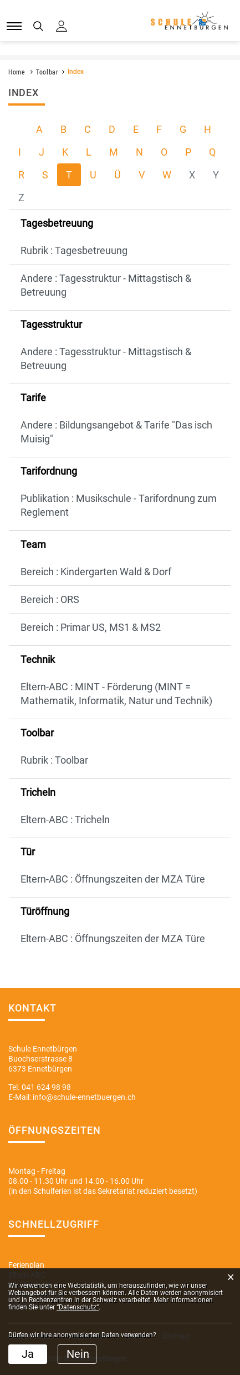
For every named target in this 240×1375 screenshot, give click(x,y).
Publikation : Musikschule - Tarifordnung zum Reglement (119, 505)
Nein (78, 1354)
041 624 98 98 (46, 1087)
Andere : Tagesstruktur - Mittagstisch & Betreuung (106, 285)
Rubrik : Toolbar (54, 760)
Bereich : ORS (50, 599)
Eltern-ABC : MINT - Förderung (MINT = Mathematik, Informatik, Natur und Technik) (116, 693)
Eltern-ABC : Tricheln (65, 819)
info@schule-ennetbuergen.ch (84, 1097)
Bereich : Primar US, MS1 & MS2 (91, 627)
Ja (28, 1354)
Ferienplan (26, 1265)
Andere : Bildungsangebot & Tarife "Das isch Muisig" (116, 432)
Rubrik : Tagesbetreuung (74, 250)
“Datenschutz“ (78, 1307)
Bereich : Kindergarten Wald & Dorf (96, 571)
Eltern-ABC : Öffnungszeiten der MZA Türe (113, 879)
